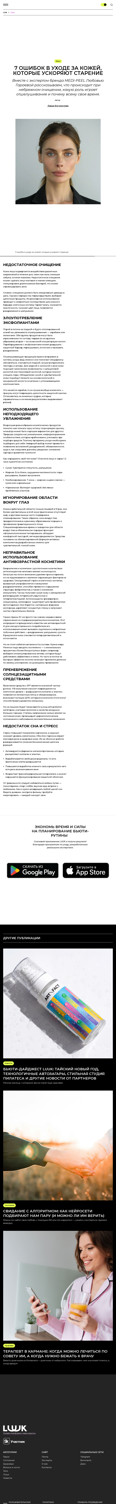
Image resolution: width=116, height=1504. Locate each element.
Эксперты (47, 1460)
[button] (7, 4)
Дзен (83, 1464)
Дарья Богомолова (58, 106)
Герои (6, 1457)
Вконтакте (85, 1460)
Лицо (6, 1474)
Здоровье (8, 1464)
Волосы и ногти (11, 1467)
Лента (45, 1457)
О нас (45, 1464)
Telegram (85, 1457)
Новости (7, 1478)
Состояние (9, 1460)
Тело (5, 1471)
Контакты (47, 1467)
